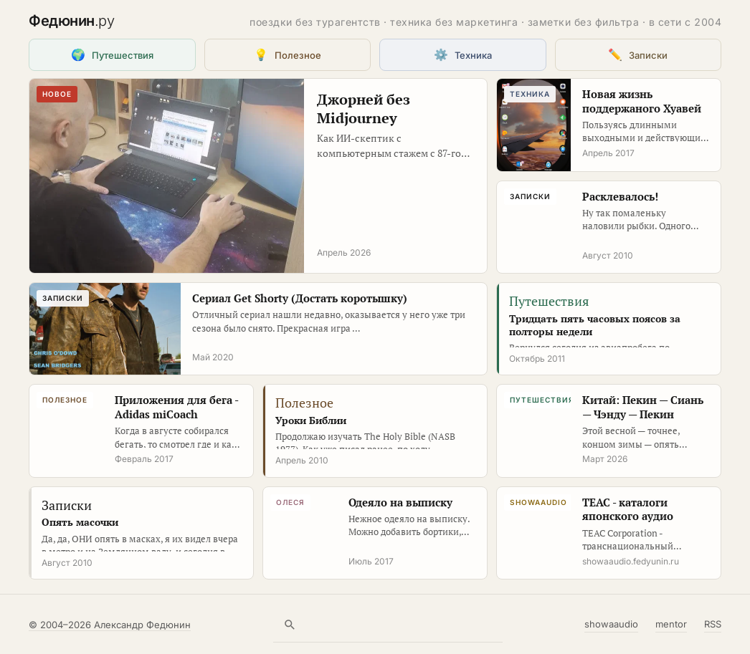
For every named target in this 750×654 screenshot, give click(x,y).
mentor (671, 624)
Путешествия (112, 54)
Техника (463, 54)
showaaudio (611, 624)
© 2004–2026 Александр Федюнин (110, 624)
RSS (712, 624)
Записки (638, 54)
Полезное (287, 54)
